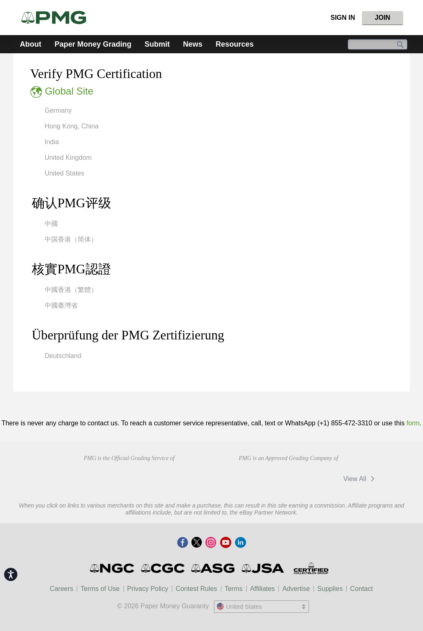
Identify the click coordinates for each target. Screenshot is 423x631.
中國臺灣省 (61, 305)
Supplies (329, 588)
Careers (61, 588)
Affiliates (262, 588)
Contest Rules (196, 588)
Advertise (296, 588)
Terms (234, 588)
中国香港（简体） (71, 239)
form (413, 423)
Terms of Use (100, 588)
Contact (361, 588)
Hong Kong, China (72, 126)
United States (64, 173)
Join (382, 17)
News (192, 44)
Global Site (69, 91)
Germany (58, 110)
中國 (51, 223)
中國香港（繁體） (71, 289)
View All (360, 478)
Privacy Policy (148, 588)
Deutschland (63, 355)
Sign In (342, 17)
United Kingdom (68, 157)
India (52, 141)
